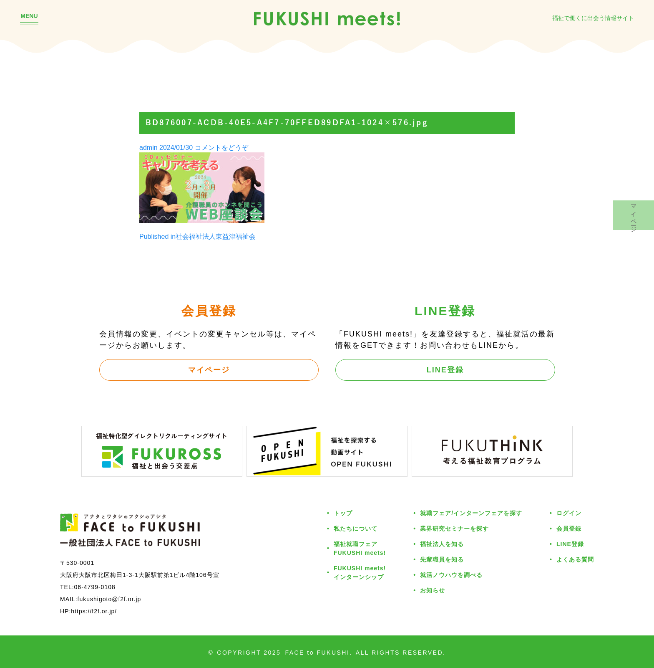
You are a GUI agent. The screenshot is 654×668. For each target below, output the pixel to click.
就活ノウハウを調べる (451, 574)
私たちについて (355, 528)
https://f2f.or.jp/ (94, 611)
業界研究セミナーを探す (454, 528)
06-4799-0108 (95, 587)
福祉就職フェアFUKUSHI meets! (360, 548)
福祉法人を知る (442, 544)
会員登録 (568, 528)
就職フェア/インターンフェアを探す (471, 513)
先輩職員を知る (442, 559)
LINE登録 (445, 369)
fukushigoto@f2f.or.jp (109, 599)
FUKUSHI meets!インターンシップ (360, 572)
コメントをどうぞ (221, 147)
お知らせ (432, 590)
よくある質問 (575, 559)
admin (148, 147)
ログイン (568, 513)
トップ (343, 513)
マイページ (209, 369)
